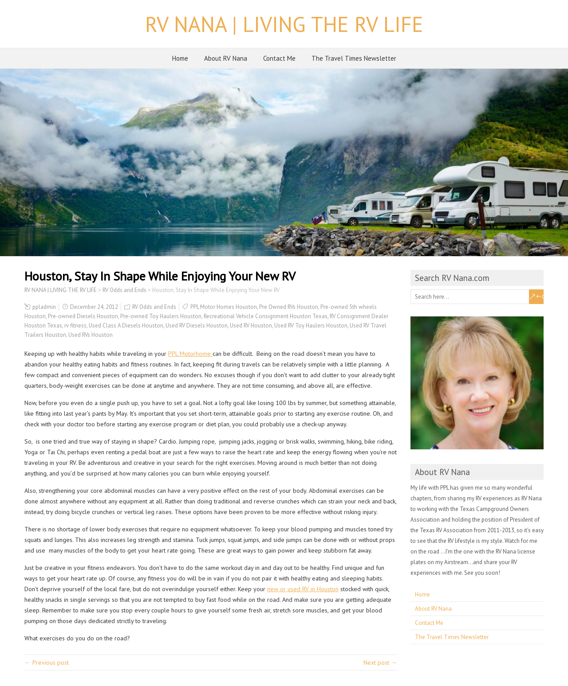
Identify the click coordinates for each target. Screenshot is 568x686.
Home (180, 58)
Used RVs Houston (90, 335)
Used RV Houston (251, 325)
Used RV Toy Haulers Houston (310, 325)
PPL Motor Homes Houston (223, 307)
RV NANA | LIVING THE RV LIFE (284, 24)
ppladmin (44, 307)
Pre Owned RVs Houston (288, 307)
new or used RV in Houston (303, 589)
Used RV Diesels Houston (197, 325)
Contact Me (279, 58)
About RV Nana (225, 58)
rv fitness (75, 325)
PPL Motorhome (190, 354)
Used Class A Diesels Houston (126, 325)
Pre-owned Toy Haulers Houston (160, 316)
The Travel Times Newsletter (354, 58)
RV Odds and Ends (154, 307)
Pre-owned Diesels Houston (83, 316)
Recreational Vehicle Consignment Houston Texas (265, 316)
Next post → (380, 663)
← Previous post (46, 663)
